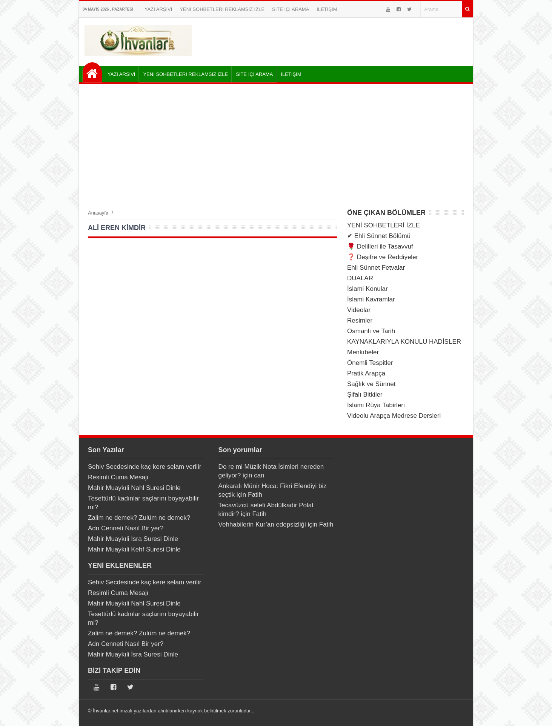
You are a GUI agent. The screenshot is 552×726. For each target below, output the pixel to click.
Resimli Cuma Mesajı (118, 477)
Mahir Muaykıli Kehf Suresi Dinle (134, 549)
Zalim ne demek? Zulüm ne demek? (139, 517)
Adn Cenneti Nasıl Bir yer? (125, 528)
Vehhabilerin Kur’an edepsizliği (262, 524)
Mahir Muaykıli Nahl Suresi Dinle (134, 487)
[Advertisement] (276, 146)
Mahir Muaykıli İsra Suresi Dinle (133, 538)
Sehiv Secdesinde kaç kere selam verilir (144, 466)
